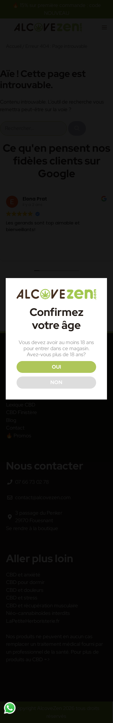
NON (56, 382)
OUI (56, 366)
